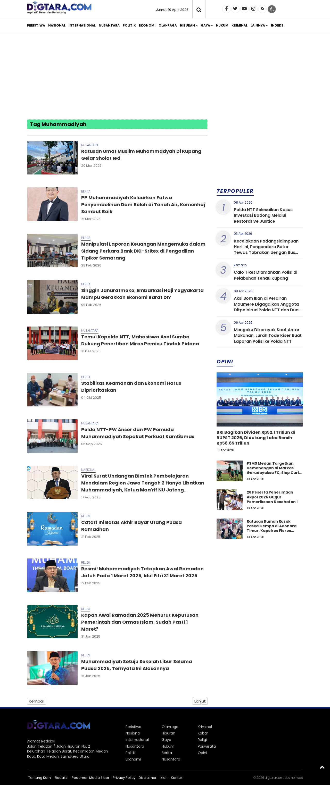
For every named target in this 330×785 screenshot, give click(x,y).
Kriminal (240, 25)
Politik (129, 25)
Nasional (56, 25)
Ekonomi (147, 25)
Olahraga (168, 25)
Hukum (222, 25)
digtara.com (274, 777)
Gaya (205, 25)
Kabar (203, 733)
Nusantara (109, 25)
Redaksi (61, 777)
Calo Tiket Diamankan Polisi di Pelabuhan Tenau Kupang (265, 275)
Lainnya (258, 25)
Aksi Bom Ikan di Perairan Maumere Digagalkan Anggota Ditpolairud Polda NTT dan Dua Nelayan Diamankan (266, 307)
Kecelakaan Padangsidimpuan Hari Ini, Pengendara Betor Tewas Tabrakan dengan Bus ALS (266, 249)
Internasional (82, 25)
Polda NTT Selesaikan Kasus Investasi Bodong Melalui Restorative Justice (263, 215)
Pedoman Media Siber (90, 777)
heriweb (297, 777)
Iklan (164, 777)
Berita (85, 191)
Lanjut (200, 701)
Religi (85, 516)
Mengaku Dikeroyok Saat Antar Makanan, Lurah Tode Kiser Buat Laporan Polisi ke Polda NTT (268, 335)
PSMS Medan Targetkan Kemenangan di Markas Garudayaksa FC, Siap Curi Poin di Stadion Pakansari (273, 470)
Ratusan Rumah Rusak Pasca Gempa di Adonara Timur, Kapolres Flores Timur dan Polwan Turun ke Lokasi (274, 531)
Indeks (277, 25)
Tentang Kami (40, 777)
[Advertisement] (165, 77)
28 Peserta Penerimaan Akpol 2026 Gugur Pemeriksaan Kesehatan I (272, 497)
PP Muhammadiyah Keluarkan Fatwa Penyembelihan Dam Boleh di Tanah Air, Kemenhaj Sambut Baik (143, 204)
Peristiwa (36, 25)
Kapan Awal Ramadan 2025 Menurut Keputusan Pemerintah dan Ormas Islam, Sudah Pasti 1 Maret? (140, 622)
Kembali (36, 701)
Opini (202, 752)
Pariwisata (207, 746)
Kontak (177, 777)
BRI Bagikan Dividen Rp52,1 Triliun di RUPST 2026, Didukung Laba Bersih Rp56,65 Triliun (256, 437)
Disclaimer (147, 777)
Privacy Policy (124, 777)
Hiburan (187, 25)
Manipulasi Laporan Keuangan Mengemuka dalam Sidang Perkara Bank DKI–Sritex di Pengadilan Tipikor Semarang (143, 251)
